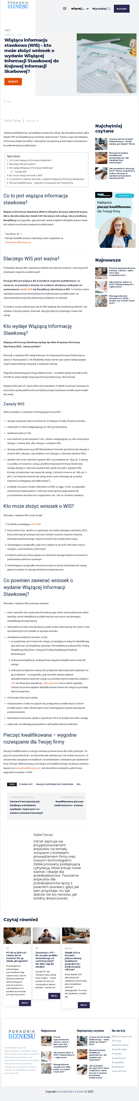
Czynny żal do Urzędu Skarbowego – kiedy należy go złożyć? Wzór (122, 141)
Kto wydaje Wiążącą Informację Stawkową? (31, 168)
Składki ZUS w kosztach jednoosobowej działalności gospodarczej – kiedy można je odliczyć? (73, 961)
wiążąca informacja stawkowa (54, 784)
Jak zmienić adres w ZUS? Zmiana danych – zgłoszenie (121, 284)
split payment (50, 683)
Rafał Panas (12, 120)
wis (79, 784)
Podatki (9, 35)
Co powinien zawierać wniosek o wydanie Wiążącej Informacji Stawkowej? (47, 179)
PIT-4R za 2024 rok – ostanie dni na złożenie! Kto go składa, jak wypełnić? (17, 957)
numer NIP (35, 524)
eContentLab (65, 1091)
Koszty (68, 948)
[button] (101, 8)
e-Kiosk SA (81, 1091)
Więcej (25, 1003)
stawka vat (26, 784)
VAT (8, 30)
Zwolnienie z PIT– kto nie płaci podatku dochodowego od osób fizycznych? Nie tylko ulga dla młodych (46, 959)
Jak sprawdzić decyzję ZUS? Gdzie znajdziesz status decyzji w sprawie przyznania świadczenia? (122, 173)
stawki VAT (26, 289)
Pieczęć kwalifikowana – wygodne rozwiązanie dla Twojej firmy (41, 183)
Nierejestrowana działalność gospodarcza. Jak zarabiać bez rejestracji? (119, 158)
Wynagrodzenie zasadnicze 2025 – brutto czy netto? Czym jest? (122, 299)
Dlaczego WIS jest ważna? (22, 164)
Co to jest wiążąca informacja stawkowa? (30, 160)
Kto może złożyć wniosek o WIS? (26, 175)
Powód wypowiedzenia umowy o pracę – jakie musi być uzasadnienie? (122, 272)
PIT (7, 948)
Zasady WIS (20, 171)
